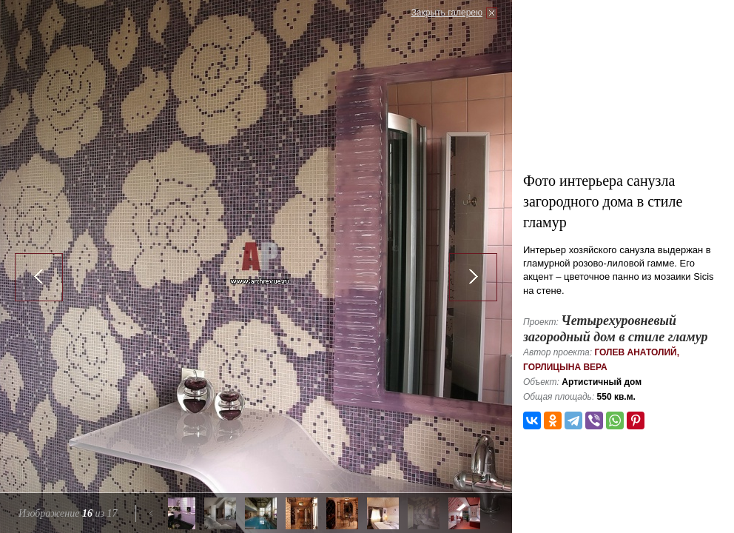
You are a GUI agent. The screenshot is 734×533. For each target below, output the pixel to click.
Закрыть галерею (446, 12)
